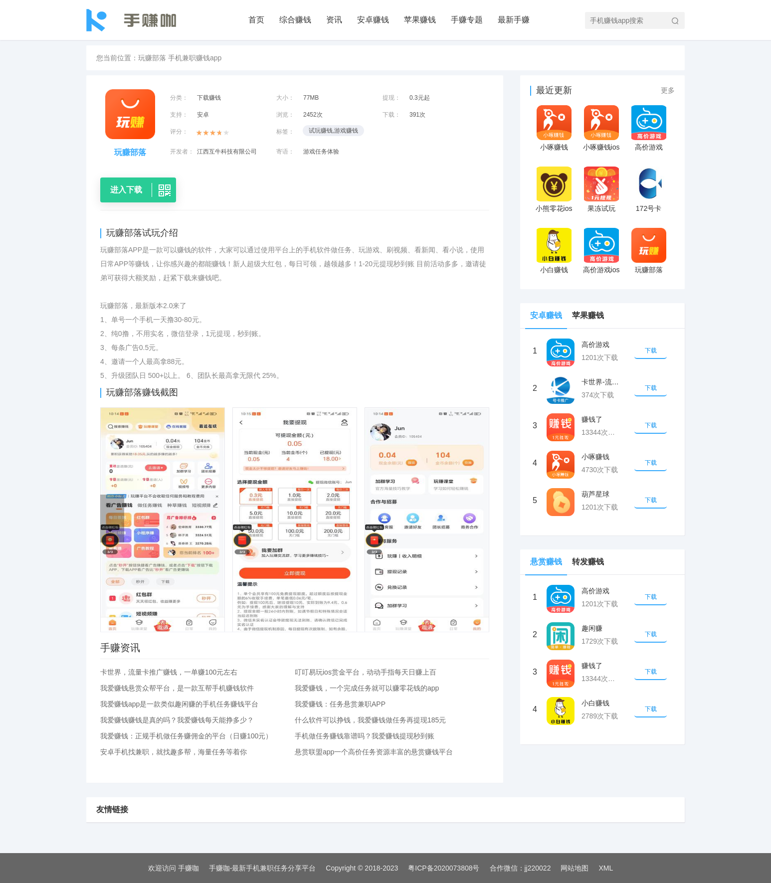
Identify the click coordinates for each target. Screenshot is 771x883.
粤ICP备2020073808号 (443, 868)
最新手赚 (514, 19)
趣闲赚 (591, 628)
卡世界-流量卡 (601, 382)
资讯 (334, 19)
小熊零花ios (554, 208)
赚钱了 (591, 419)
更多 (668, 90)
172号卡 (648, 208)
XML (605, 868)
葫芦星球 (595, 494)
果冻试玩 (601, 208)
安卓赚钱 (373, 19)
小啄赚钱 (554, 147)
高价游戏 (649, 147)
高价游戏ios (601, 270)
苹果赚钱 (420, 19)
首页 (256, 19)
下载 (651, 350)
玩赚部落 (649, 270)
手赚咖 (188, 868)
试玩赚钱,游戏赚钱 (333, 130)
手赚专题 (467, 19)
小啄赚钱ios (601, 147)
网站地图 (574, 868)
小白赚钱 (554, 270)
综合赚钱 (295, 19)
